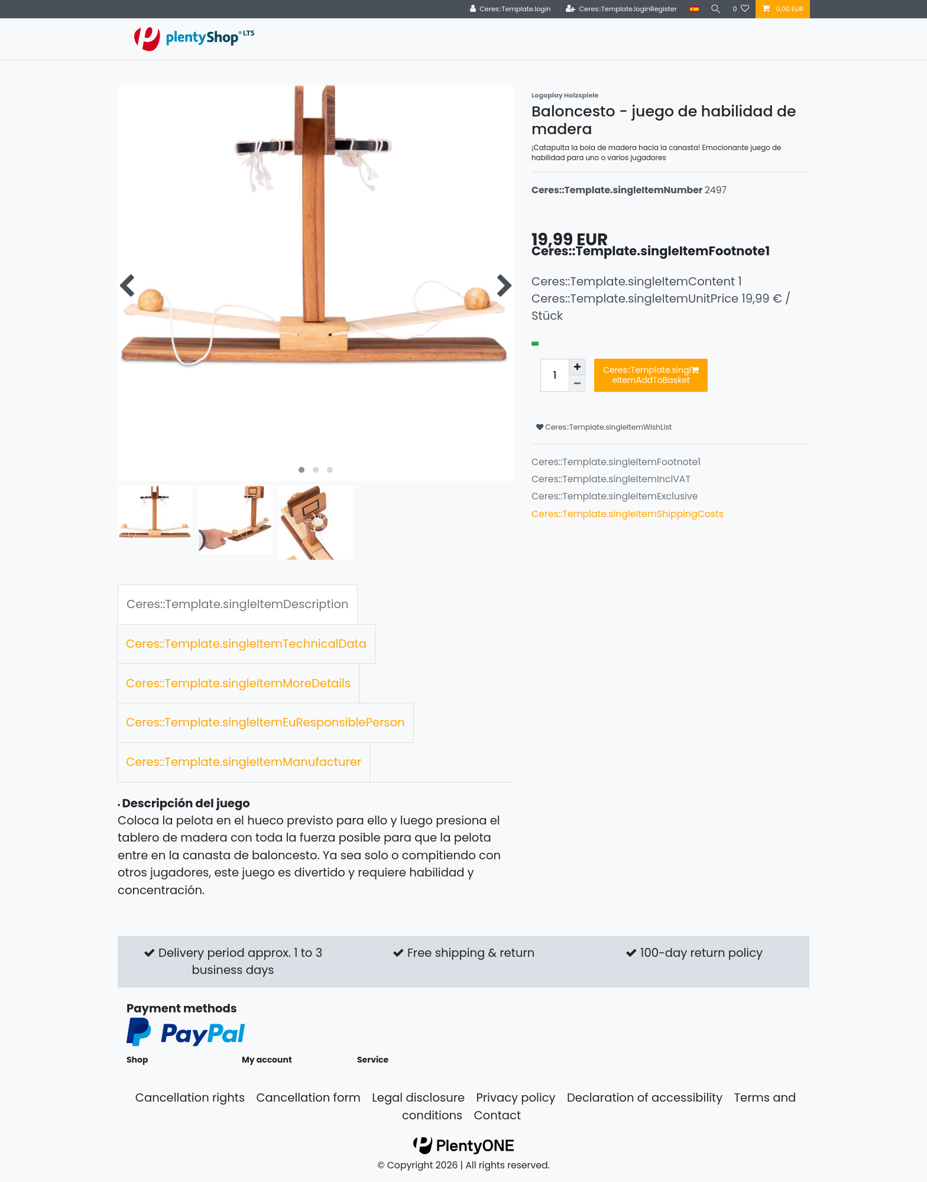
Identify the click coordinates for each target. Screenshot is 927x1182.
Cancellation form (308, 1097)
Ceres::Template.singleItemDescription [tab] (238, 604)
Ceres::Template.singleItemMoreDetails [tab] (238, 683)
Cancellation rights (190, 1097)
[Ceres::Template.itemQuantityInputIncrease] (577, 367)
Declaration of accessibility (644, 1097)
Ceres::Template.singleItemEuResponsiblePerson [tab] (265, 722)
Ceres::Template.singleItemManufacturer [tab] (243, 762)
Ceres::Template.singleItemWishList (604, 427)
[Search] (714, 9)
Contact (497, 1115)
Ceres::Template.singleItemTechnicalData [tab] (246, 643)
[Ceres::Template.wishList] (741, 9)
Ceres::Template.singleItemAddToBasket (651, 375)
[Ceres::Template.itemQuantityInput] (554, 375)
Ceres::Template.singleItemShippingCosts (627, 514)
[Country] (691, 9)
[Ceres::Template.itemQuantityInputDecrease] (577, 383)
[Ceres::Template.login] (507, 9)
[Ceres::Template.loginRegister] (618, 9)
